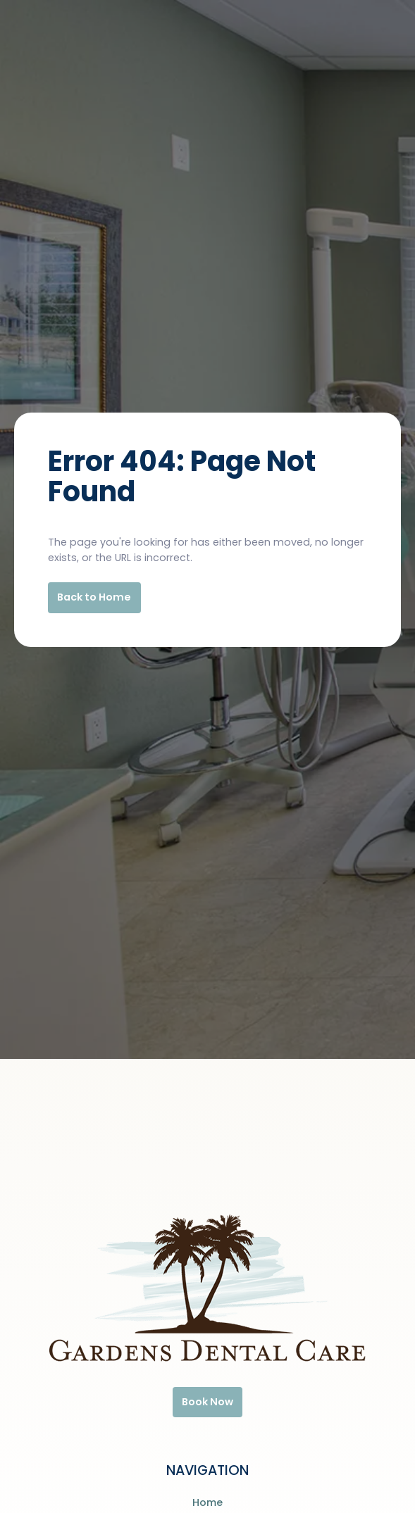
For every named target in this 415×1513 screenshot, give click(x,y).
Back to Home (94, 597)
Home (207, 1502)
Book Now (207, 1402)
